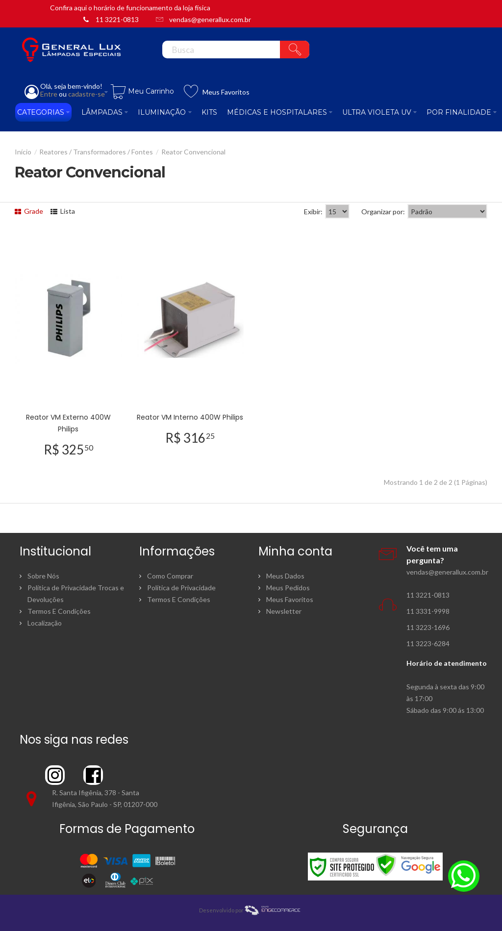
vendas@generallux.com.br (210, 19)
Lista (62, 211)
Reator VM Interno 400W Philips (190, 417)
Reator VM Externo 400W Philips (68, 423)
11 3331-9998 (428, 611)
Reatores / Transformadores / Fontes (96, 152)
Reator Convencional (193, 152)
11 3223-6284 (428, 643)
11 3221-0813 (117, 19)
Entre (48, 94)
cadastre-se (86, 94)
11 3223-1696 (428, 627)
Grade (29, 211)
